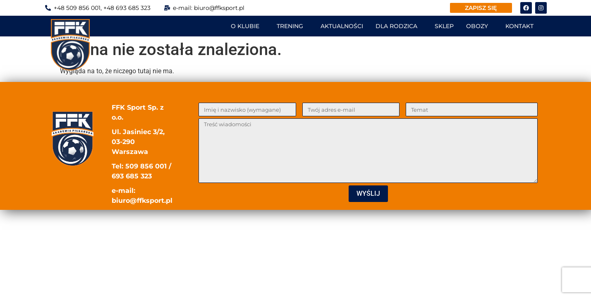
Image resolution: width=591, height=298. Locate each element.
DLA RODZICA (396, 26)
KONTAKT (519, 26)
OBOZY (477, 26)
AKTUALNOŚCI (342, 26)
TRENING (290, 26)
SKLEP (444, 26)
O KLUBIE (245, 26)
